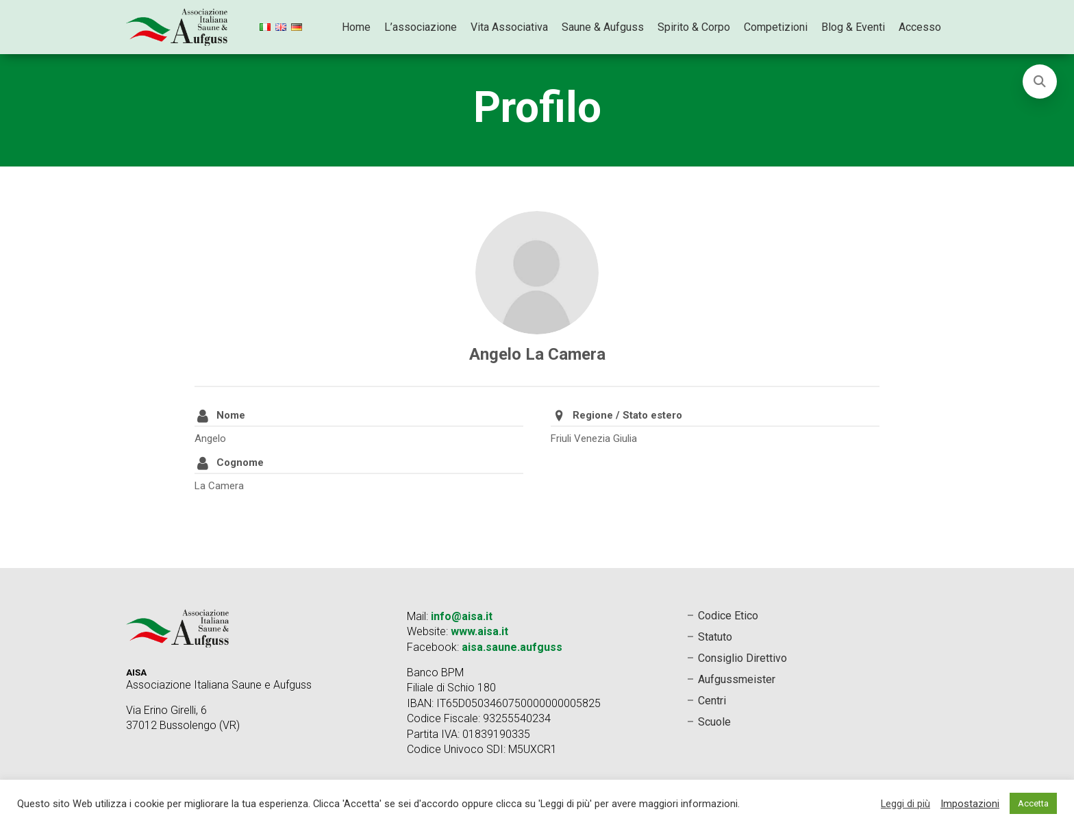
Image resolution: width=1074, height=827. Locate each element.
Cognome (240, 462)
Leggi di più (905, 804)
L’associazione (420, 27)
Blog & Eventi (853, 27)
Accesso (920, 27)
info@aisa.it (461, 616)
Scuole (714, 721)
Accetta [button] (1033, 803)
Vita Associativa (509, 27)
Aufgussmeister (736, 679)
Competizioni (776, 27)
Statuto (715, 636)
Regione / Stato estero (627, 415)
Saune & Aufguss (603, 27)
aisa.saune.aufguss (512, 647)
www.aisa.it (479, 631)
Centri (712, 700)
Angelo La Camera (537, 354)
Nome (230, 415)
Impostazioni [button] (969, 804)
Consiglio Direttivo (742, 658)
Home (356, 27)
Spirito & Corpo (694, 27)
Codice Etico (728, 615)
